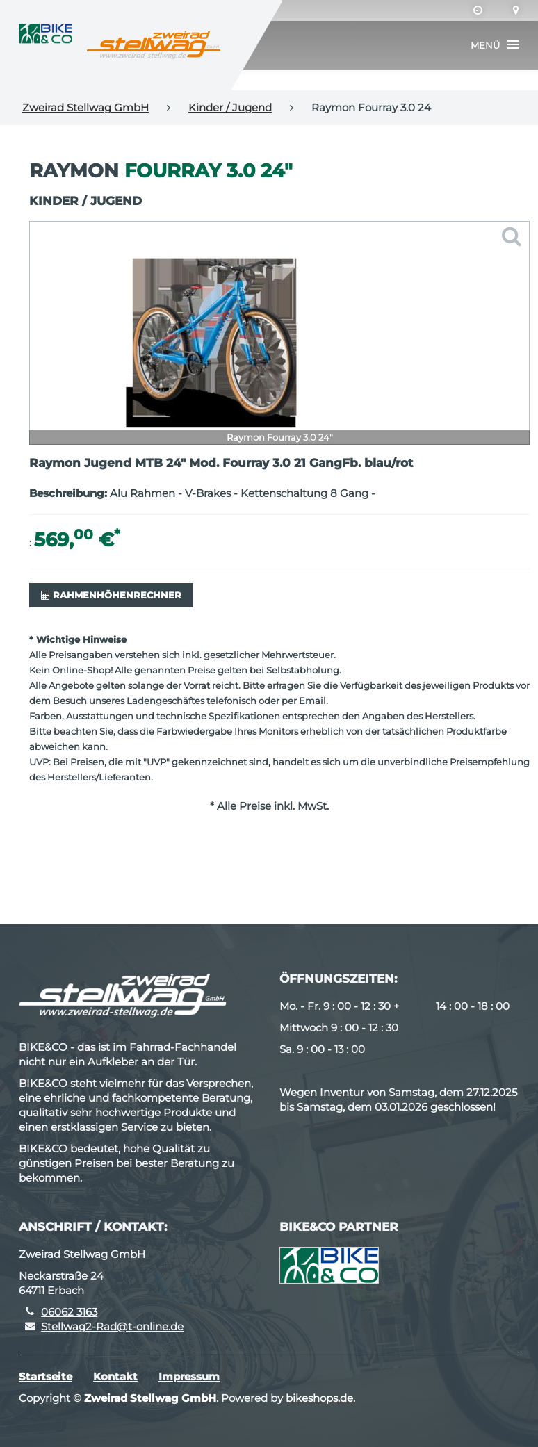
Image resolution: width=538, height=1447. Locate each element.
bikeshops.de (319, 1398)
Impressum (189, 1376)
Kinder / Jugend (230, 107)
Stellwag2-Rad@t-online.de (112, 1326)
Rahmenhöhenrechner (111, 594)
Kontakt (115, 1376)
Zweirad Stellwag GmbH (85, 107)
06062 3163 (69, 1311)
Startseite (45, 1376)
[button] (495, 45)
